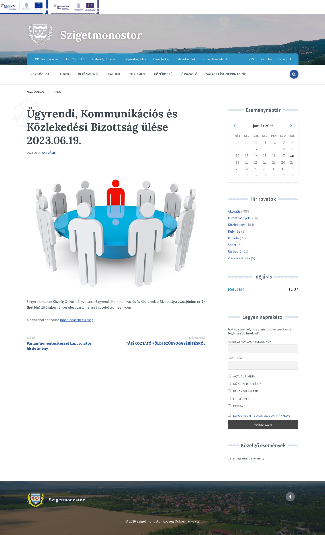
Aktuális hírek (242, 376)
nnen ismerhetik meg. (77, 320)
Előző (31, 338)
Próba (235, 406)
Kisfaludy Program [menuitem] (104, 59)
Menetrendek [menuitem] (187, 59)
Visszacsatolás (239, 258)
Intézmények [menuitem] (89, 74)
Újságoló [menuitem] (189, 74)
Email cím (235, 358)
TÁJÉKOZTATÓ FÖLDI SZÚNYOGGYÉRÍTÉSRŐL (165, 343)
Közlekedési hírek (245, 384)
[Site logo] (40, 44)
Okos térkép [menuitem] (161, 59)
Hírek (57, 92)
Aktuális (49, 153)
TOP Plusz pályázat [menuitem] (46, 59)
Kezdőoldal (36, 92)
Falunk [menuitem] (114, 74)
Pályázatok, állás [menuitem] (135, 59)
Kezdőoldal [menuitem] (41, 74)
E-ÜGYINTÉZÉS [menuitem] (75, 59)
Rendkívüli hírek (243, 391)
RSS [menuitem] (251, 59)
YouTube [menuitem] (266, 59)
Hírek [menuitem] (64, 74)
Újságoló (234, 251)
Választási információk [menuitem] (226, 74)
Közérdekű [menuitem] (163, 74)
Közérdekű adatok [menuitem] (215, 59)
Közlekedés (236, 224)
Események (239, 399)
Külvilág (234, 231)
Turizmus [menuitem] (137, 74)
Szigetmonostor (101, 35)
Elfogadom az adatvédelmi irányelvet (262, 416)
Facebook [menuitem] (285, 59)
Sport (232, 244)
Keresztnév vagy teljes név (249, 342)
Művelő (233, 238)
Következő (197, 338)
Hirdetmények (239, 218)
